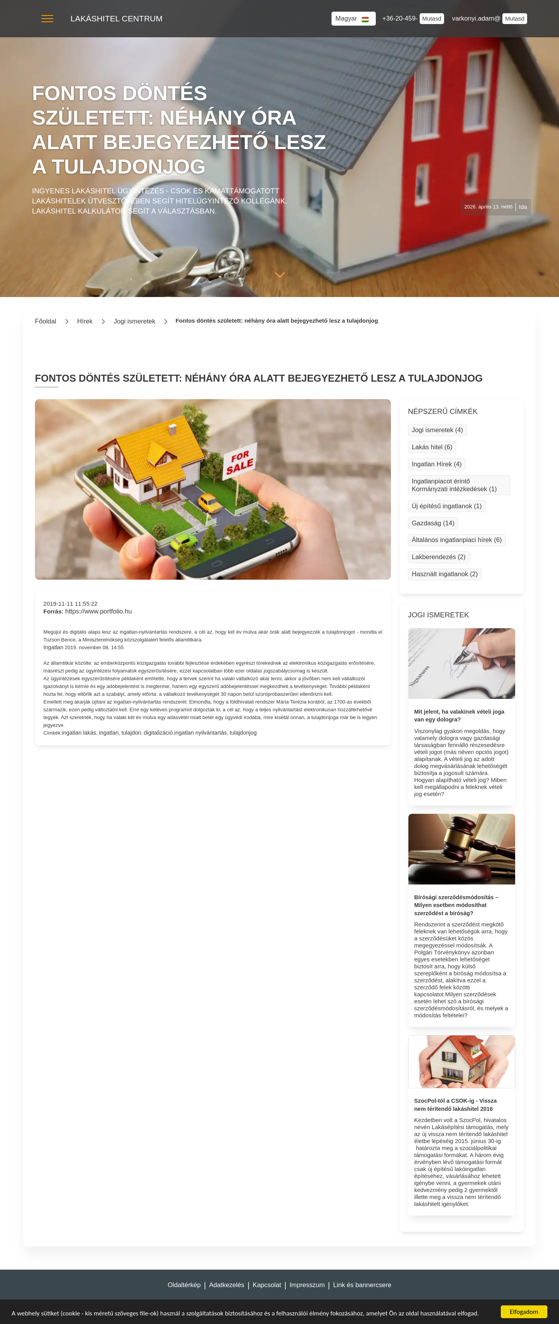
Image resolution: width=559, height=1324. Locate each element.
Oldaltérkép (184, 1285)
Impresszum (307, 1285)
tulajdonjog (243, 733)
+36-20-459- (401, 18)
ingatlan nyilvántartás (200, 733)
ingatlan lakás (79, 733)
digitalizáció (158, 733)
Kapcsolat (267, 1285)
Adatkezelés (227, 1285)
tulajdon (131, 733)
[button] (47, 18)
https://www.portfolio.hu (98, 611)
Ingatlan (53, 647)
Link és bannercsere (362, 1285)
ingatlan (109, 733)
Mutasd (431, 18)
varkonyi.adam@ (477, 18)
